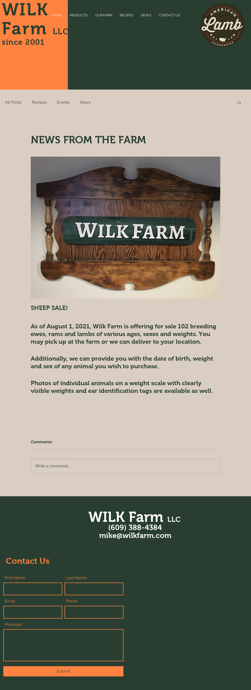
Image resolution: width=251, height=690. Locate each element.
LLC (61, 31)
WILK (25, 9)
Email (10, 601)
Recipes (39, 102)
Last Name (76, 578)
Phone (72, 601)
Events (63, 102)
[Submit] (63, 671)
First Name (15, 578)
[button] (239, 102)
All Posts (13, 102)
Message (13, 624)
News (85, 102)
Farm (27, 28)
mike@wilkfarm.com (135, 535)
